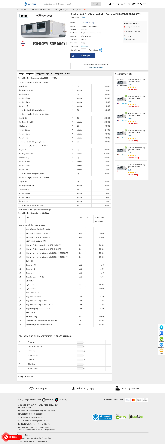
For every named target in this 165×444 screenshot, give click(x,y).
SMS (161, 351)
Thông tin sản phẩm (26, 74)
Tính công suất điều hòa (60, 74)
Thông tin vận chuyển (132, 27)
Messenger (161, 345)
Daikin (130, 84)
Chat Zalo (161, 333)
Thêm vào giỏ (95, 50)
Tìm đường (161, 328)
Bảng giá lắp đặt (42, 74)
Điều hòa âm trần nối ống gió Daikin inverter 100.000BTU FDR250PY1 (136, 166)
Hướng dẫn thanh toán (132, 31)
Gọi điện (161, 339)
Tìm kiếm (96, 4)
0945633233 (129, 39)
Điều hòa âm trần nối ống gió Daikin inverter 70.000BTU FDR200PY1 (136, 81)
